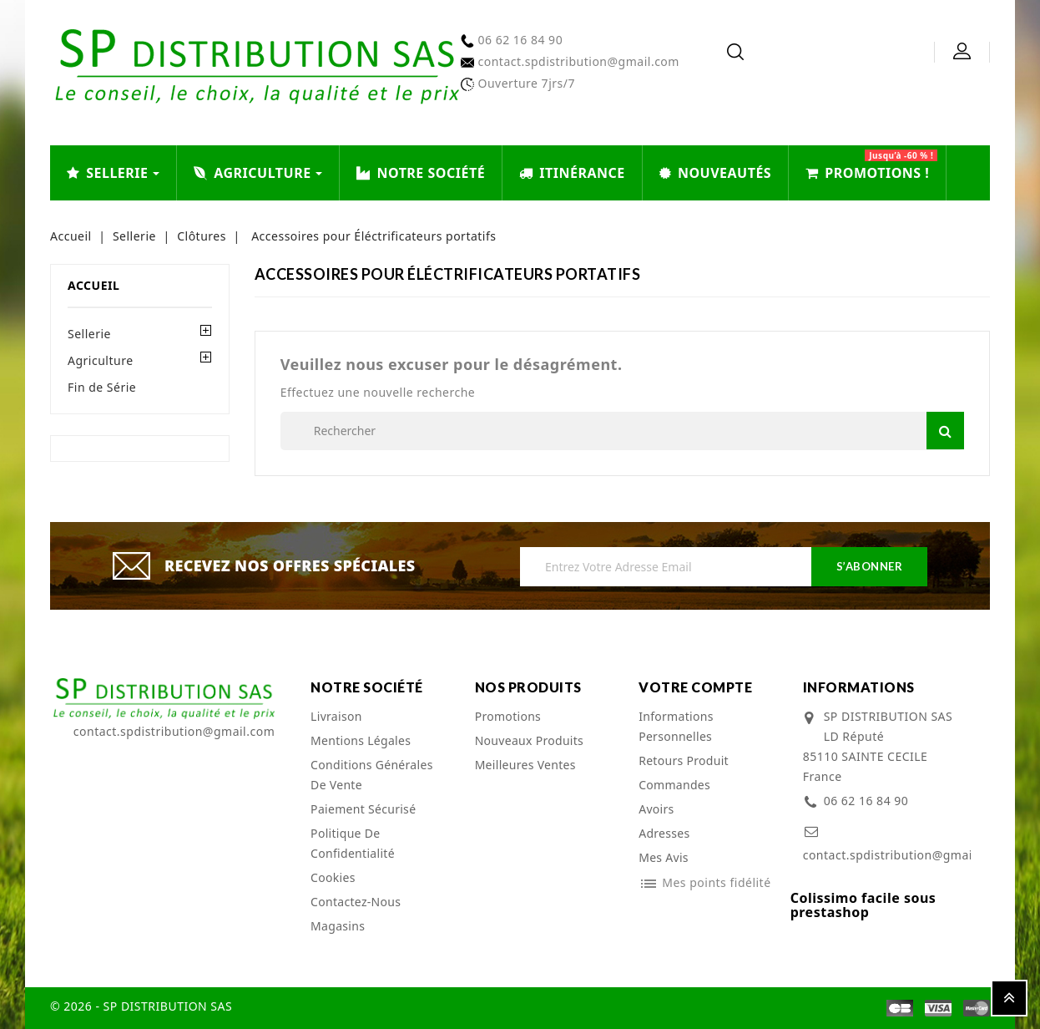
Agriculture (101, 360)
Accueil (93, 285)
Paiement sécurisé (363, 809)
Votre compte (695, 687)
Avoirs (656, 809)
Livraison (336, 716)
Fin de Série (102, 387)
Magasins (337, 926)
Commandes (674, 785)
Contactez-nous (355, 902)
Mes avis (664, 857)
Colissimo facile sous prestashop (863, 905)
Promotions (508, 716)
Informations (859, 687)
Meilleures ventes (525, 765)
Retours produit (684, 760)
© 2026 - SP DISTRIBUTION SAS (141, 1006)
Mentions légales (360, 740)
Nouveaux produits (529, 740)
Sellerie (89, 334)
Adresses (664, 833)
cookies (333, 877)
